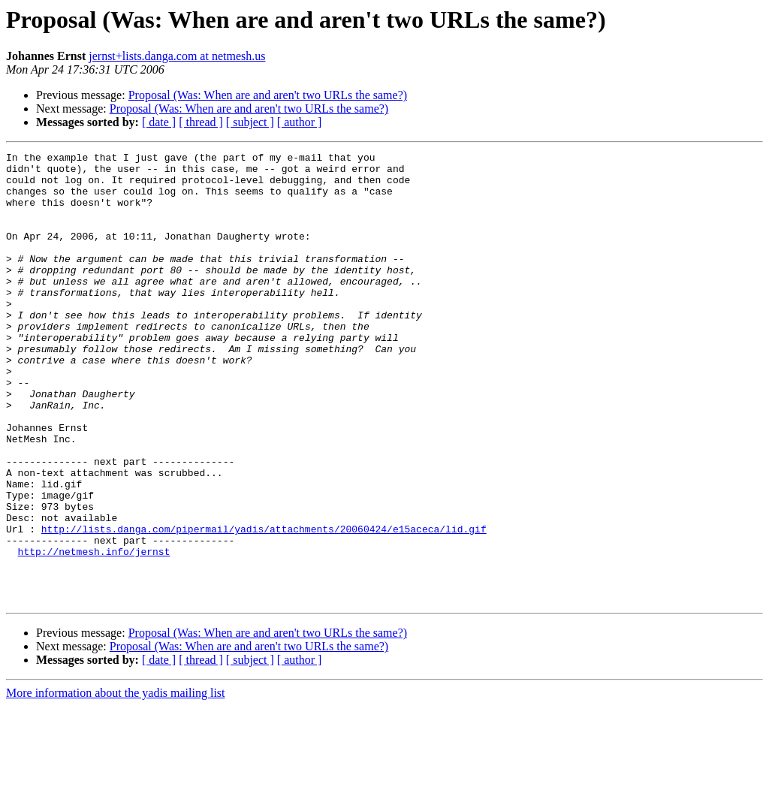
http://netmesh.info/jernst (94, 632)
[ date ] (159, 122)
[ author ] (299, 122)
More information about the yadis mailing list (115, 782)
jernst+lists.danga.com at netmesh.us (177, 56)
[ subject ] (250, 122)
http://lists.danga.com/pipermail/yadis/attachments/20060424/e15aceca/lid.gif (264, 605)
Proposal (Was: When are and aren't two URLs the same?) (267, 95)
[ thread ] (201, 122)
